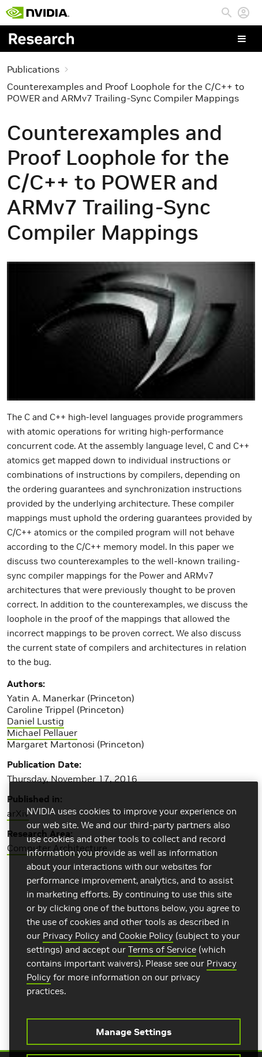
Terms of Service (162, 957)
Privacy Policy (71, 943)
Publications (33, 69)
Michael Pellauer (42, 732)
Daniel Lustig (35, 721)
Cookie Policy (146, 943)
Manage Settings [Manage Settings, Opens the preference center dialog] (133, 1039)
